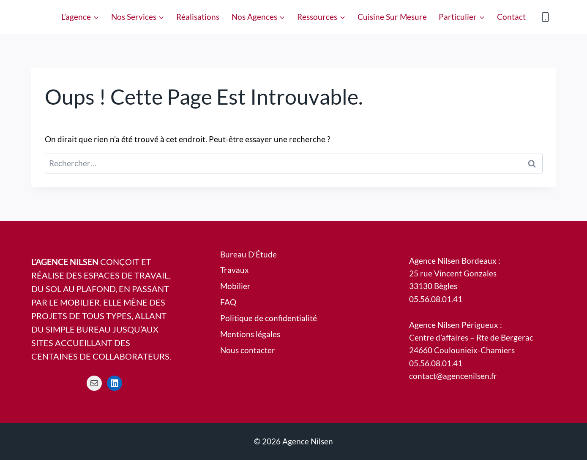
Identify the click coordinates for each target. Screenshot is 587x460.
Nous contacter (247, 350)
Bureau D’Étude (248, 254)
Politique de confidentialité (268, 318)
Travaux (234, 270)
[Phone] (545, 16)
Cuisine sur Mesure (392, 17)
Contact (511, 17)
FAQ (228, 302)
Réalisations (197, 17)
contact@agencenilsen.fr (453, 376)
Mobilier (235, 286)
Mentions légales (250, 334)
